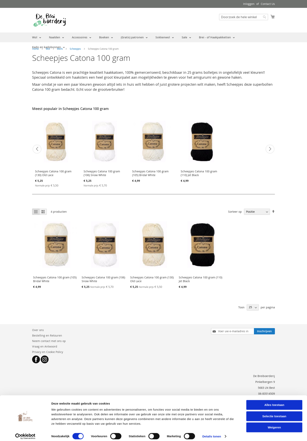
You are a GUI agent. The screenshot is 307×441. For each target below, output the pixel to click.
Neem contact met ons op (49, 341)
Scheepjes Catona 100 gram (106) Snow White (102, 173)
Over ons (38, 330)
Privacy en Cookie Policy (47, 352)
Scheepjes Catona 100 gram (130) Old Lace (53, 173)
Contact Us (268, 4)
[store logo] (49, 20)
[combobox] (243, 17)
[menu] (153, 42)
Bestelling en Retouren (47, 335)
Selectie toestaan (274, 413)
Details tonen (211, 433)
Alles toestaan (274, 401)
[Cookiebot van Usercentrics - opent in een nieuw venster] (25, 433)
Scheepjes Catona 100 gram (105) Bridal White (150, 173)
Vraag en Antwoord (44, 346)
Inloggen (249, 4)
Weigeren (274, 424)
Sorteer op (235, 211)
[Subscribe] (264, 331)
